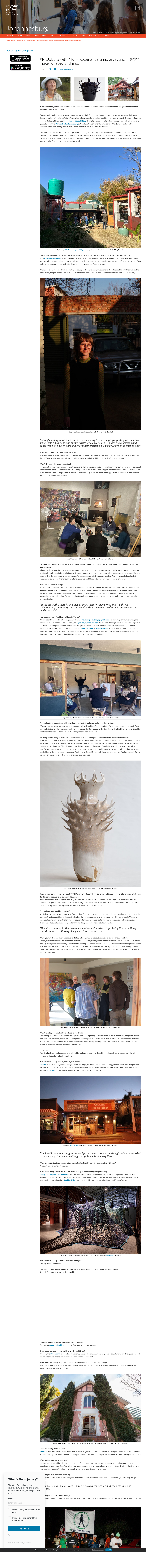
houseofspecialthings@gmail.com (95, 620)
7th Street (51, 1070)
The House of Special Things (74, 121)
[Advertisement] (90, 49)
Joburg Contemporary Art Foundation (55, 1174)
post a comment (66, 69)
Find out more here (98, 1550)
